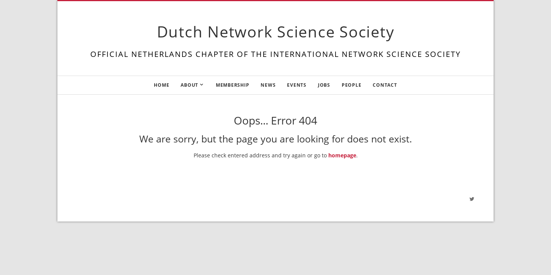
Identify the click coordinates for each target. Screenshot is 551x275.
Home (161, 85)
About (189, 85)
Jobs (324, 85)
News (268, 85)
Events (296, 85)
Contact (385, 85)
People (352, 85)
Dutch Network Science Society (276, 31)
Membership (232, 85)
